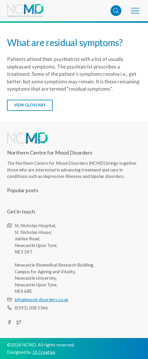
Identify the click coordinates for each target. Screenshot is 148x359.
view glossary (30, 105)
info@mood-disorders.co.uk (41, 299)
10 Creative (43, 352)
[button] (135, 10)
